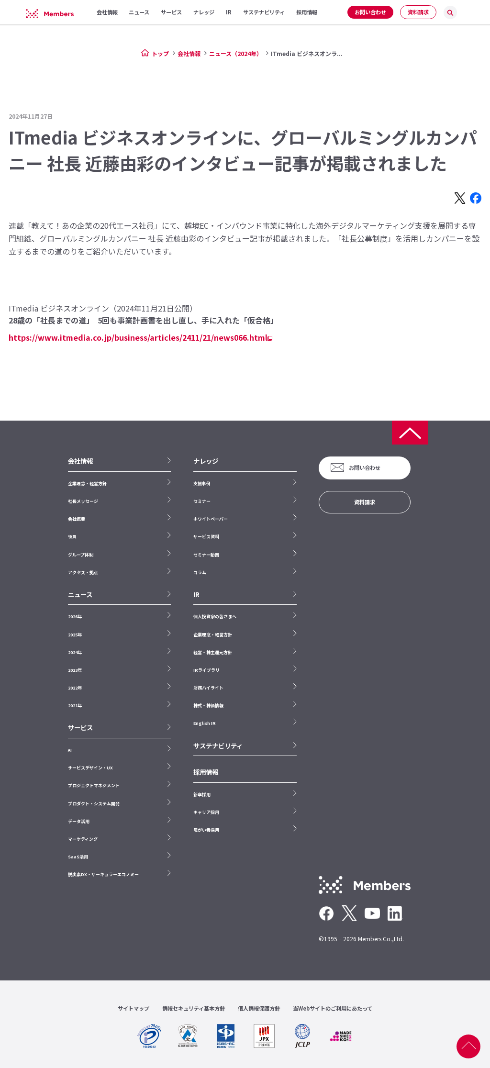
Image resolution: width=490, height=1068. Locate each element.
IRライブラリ (206, 670)
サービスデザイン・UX (90, 768)
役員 (72, 537)
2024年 (75, 652)
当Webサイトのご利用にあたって (332, 1008)
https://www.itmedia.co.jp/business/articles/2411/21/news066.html (138, 337)
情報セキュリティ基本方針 (193, 1008)
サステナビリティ (218, 745)
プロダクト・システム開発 (94, 804)
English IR (204, 723)
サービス (80, 727)
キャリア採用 (206, 812)
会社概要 (76, 519)
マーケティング (83, 839)
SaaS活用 (78, 857)
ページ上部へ (468, 1046)
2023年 (75, 670)
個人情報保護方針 (259, 1008)
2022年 (75, 688)
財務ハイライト (208, 688)
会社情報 (189, 53)
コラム (199, 572)
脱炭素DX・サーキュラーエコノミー (103, 874)
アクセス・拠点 (83, 572)
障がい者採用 (206, 830)
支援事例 (202, 483)
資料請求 (418, 12)
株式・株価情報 (208, 705)
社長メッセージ (83, 501)
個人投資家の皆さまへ (214, 616)
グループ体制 (80, 555)
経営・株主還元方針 (212, 652)
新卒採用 (202, 794)
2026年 (75, 616)
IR (196, 594)
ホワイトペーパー (210, 519)
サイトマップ (133, 1008)
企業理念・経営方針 (87, 483)
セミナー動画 (206, 555)
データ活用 (78, 821)
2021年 (75, 705)
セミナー (202, 501)
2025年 (75, 635)
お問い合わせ (370, 12)
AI (70, 750)
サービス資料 (206, 537)
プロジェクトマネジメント (94, 785)
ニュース (80, 594)
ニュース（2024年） (235, 53)
